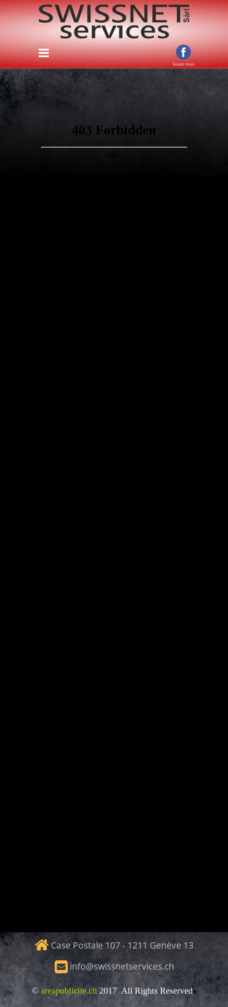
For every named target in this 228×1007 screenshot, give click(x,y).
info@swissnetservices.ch (122, 966)
